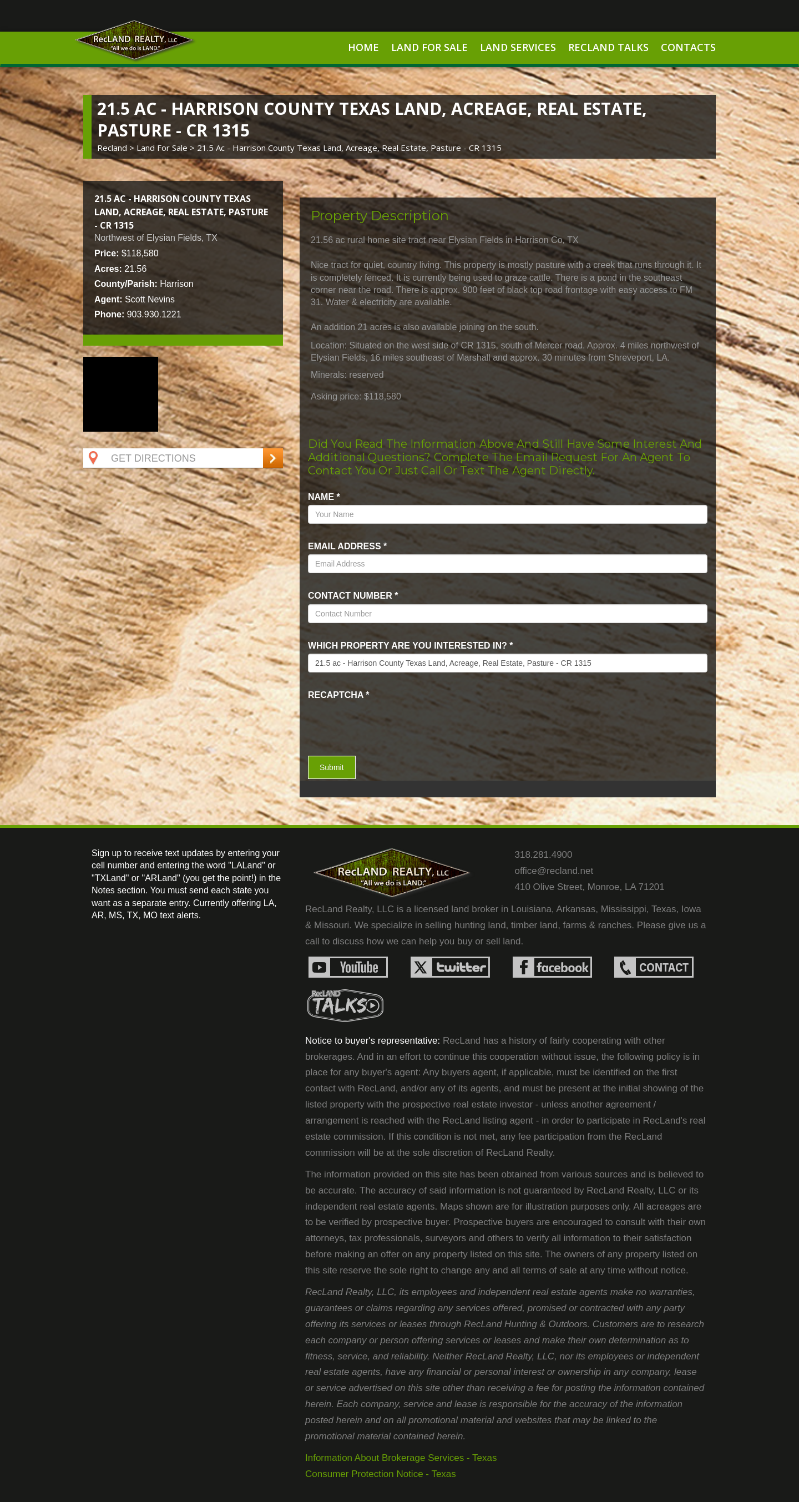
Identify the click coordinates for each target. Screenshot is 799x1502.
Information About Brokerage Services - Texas (401, 1458)
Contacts (688, 47)
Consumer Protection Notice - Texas (380, 1474)
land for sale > (166, 147)
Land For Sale (429, 47)
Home (363, 47)
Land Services (518, 47)
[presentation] (373, 719)
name (324, 497)
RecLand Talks (608, 47)
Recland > (116, 147)
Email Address (347, 546)
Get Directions (141, 458)
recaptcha (339, 695)
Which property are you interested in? (410, 645)
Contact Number (353, 595)
